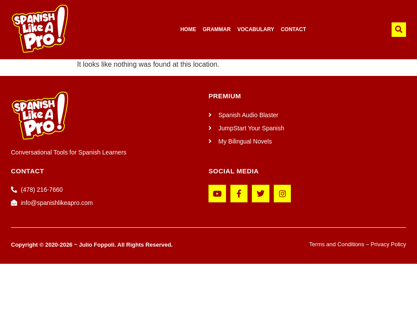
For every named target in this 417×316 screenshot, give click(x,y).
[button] (399, 29)
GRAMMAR (217, 29)
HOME (188, 29)
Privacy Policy (388, 244)
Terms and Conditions (336, 244)
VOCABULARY (255, 29)
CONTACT (293, 29)
